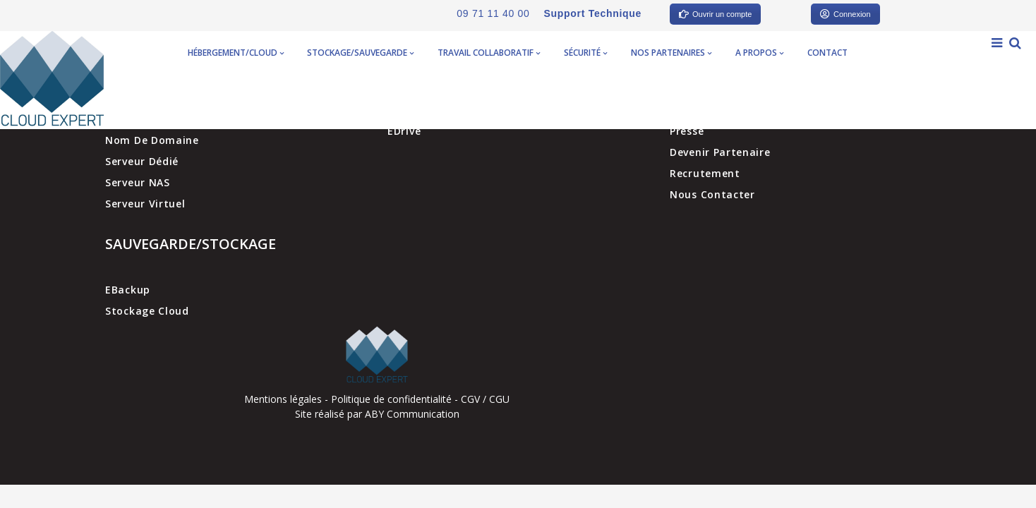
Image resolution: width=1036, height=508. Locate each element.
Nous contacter (712, 194)
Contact (827, 53)
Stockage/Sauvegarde (360, 53)
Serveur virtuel (145, 203)
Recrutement (705, 173)
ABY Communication (410, 414)
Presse (687, 131)
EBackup (127, 289)
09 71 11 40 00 (493, 13)
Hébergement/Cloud (236, 53)
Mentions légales (283, 399)
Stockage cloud (147, 311)
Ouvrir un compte (715, 14)
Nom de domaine (152, 140)
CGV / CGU (485, 399)
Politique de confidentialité (391, 399)
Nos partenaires (671, 53)
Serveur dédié (142, 161)
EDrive (404, 131)
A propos (759, 53)
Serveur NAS (137, 182)
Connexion (845, 14)
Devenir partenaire (720, 152)
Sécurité (585, 53)
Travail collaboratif (489, 53)
